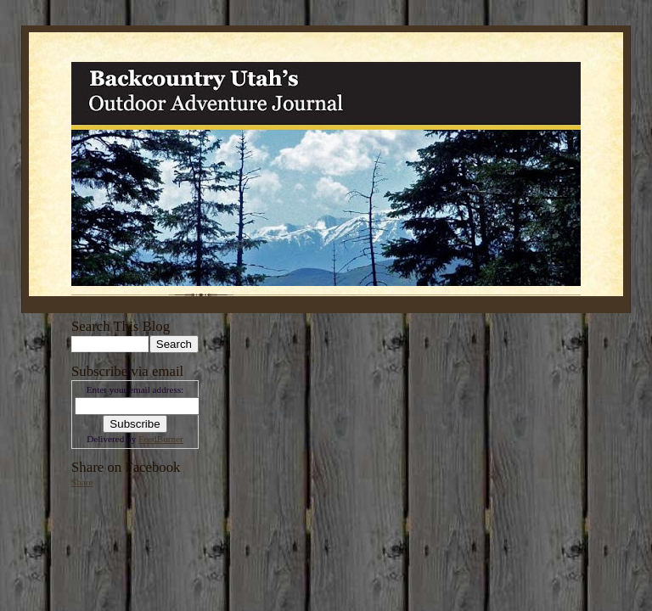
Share (82, 482)
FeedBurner (160, 439)
